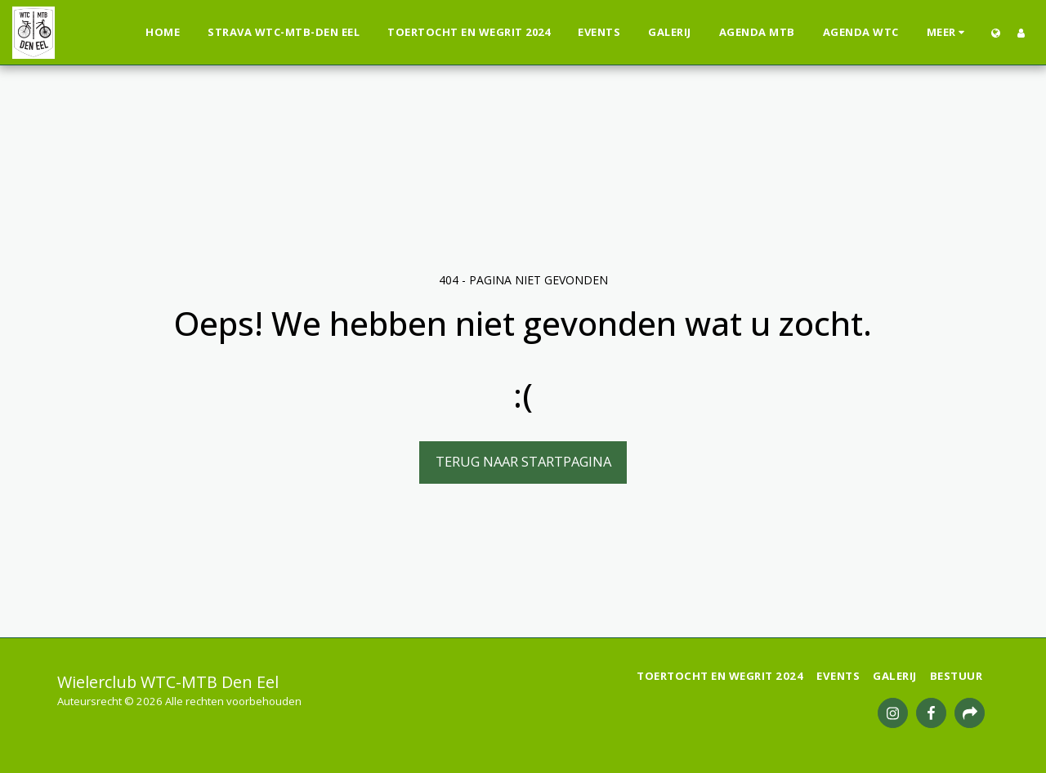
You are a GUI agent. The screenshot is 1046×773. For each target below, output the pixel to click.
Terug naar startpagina (523, 461)
